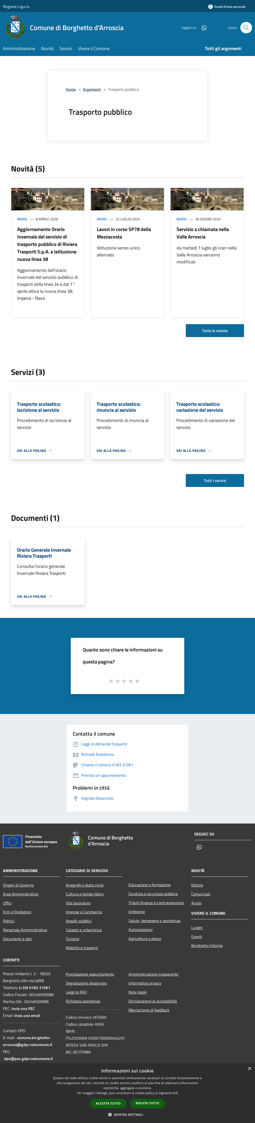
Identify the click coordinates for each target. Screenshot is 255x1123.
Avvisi (22, 219)
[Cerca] (246, 28)
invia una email (27, 1015)
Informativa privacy (144, 983)
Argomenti (92, 89)
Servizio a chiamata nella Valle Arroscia (203, 232)
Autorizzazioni (140, 930)
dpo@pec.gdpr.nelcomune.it (28, 1059)
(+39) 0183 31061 (34, 988)
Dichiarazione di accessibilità (152, 1001)
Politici (8, 921)
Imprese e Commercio (84, 912)
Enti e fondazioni (17, 912)
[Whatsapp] (202, 27)
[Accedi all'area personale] (227, 6)
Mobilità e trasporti (82, 948)
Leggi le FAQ (76, 992)
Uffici (7, 903)
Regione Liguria (16, 6)
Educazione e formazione (149, 885)
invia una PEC (23, 1008)
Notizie (197, 885)
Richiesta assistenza (83, 1001)
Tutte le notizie (215, 331)
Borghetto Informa (207, 945)
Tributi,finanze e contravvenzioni (156, 903)
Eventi (196, 937)
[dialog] (127, 1093)
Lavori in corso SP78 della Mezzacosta (124, 232)
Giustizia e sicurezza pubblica (153, 894)
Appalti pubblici (79, 921)
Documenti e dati (17, 939)
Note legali (137, 992)
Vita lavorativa (78, 903)
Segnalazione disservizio (86, 983)
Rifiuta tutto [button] (147, 1103)
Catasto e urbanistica (84, 930)
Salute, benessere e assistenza (154, 921)
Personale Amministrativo (25, 930)
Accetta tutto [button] (108, 1103)
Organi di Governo (18, 885)
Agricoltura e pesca (144, 939)
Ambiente (136, 912)
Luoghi (197, 928)
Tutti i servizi (215, 480)
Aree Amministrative (20, 894)
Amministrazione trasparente (153, 974)
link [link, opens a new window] (175, 1093)
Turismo (72, 939)
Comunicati (200, 894)
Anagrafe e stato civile (85, 885)
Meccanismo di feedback (148, 1010)
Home (71, 89)
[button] (127, 1114)
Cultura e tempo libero (85, 894)
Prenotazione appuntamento (90, 974)
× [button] (249, 1069)
